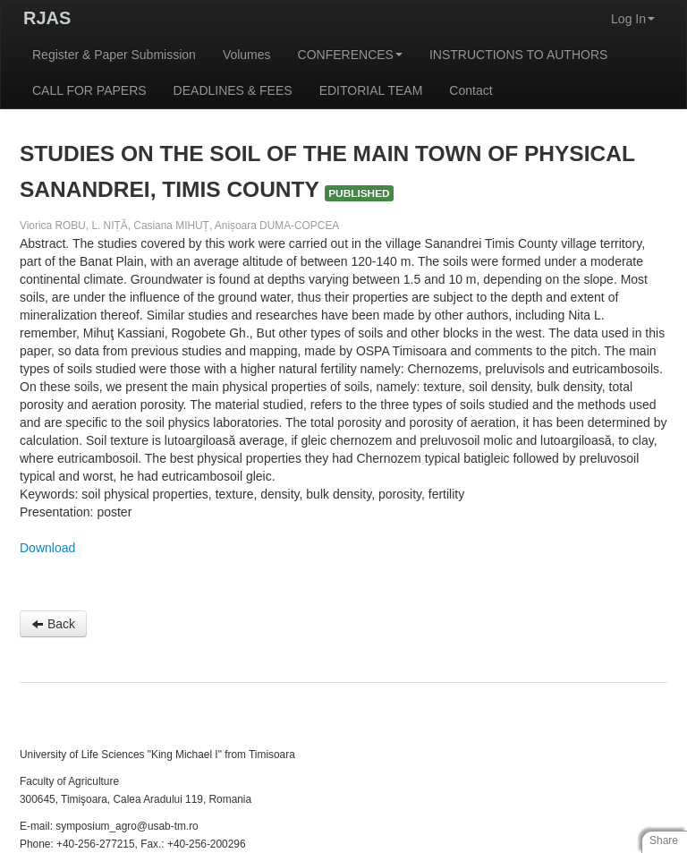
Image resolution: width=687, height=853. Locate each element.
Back (53, 624)
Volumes (247, 54)
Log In (633, 19)
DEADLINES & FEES (233, 90)
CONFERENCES (350, 54)
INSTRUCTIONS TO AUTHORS (518, 54)
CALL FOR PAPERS (89, 90)
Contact (470, 90)
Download (47, 548)
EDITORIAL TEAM (371, 90)
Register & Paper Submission (114, 54)
